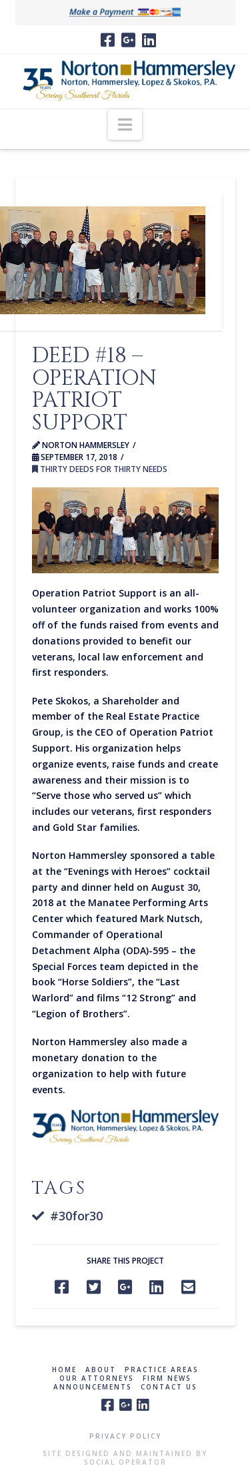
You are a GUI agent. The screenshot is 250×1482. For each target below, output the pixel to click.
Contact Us (169, 1387)
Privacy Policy (125, 1436)
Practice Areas (162, 1369)
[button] (125, 124)
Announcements (92, 1387)
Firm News (167, 1378)
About (100, 1369)
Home (64, 1369)
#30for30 (76, 1215)
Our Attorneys (96, 1378)
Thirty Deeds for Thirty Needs (99, 469)
